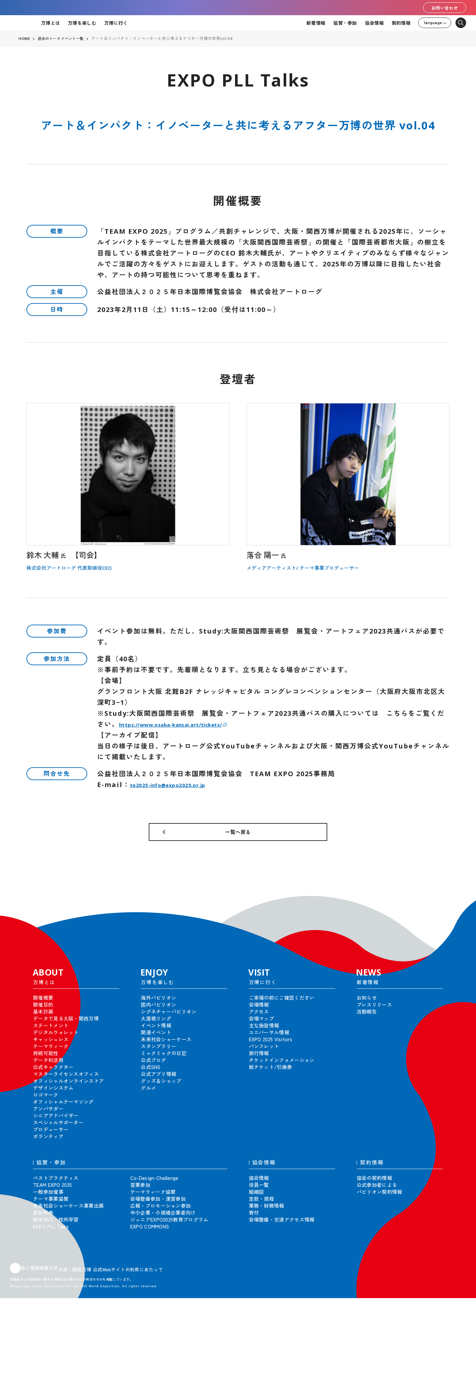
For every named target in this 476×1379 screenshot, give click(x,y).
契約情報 (401, 22)
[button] (456, 912)
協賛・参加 (345, 22)
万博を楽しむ (82, 22)
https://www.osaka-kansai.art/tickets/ (197, 724)
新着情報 (315, 22)
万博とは (50, 22)
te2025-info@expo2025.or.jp (185, 784)
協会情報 (374, 22)
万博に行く (116, 22)
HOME (24, 38)
